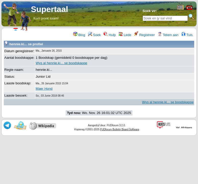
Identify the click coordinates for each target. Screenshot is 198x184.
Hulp (110, 35)
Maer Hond (44, 88)
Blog (79, 35)
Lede (125, 35)
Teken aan (168, 35)
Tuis (187, 35)
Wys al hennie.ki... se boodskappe (61, 63)
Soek (94, 35)
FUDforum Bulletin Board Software (119, 129)
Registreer (144, 35)
